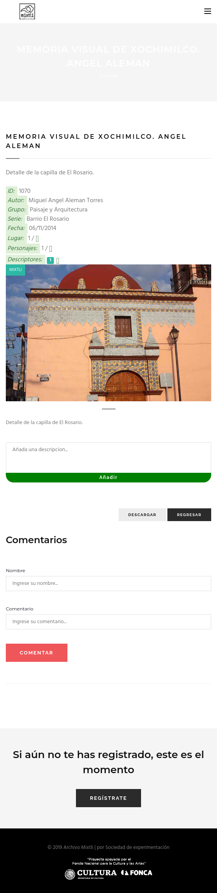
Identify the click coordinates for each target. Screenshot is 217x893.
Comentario (19, 609)
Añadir (108, 477)
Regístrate (108, 798)
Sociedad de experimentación (137, 848)
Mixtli (15, 269)
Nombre (15, 570)
